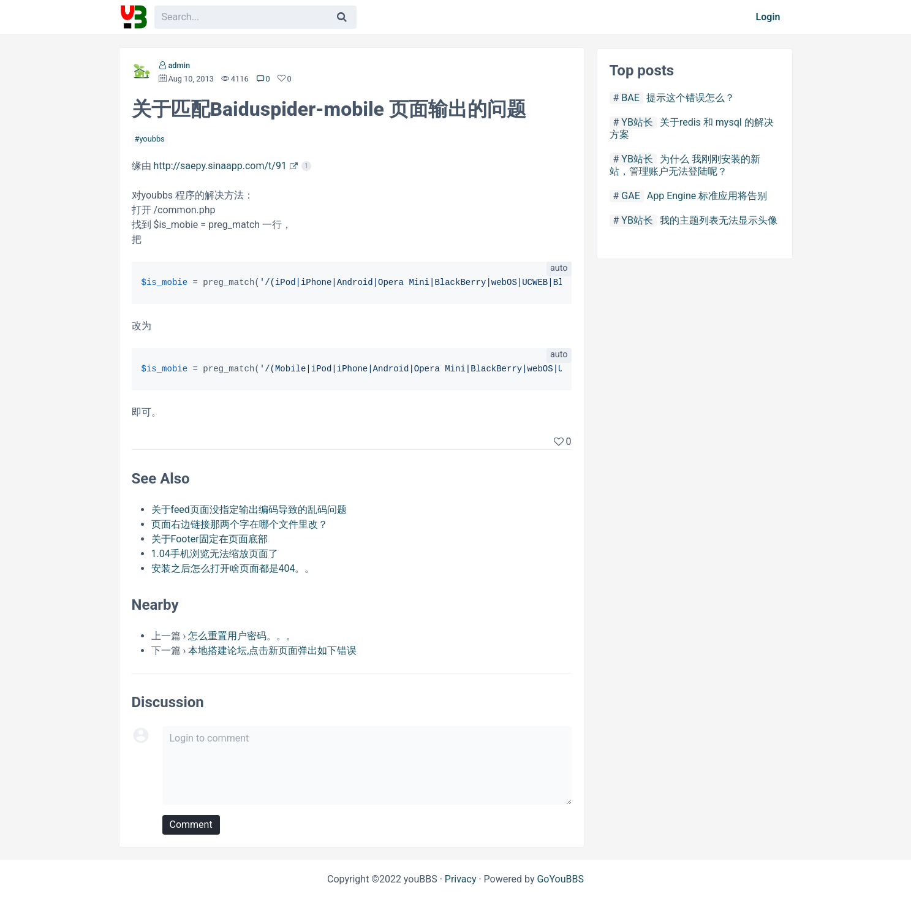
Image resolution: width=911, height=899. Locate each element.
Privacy (461, 879)
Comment (191, 824)
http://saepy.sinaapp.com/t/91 (219, 166)
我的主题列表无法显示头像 (718, 220)
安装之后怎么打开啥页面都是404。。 (233, 568)
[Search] (342, 17)
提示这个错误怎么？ (690, 98)
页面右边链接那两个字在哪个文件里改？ (239, 524)
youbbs (151, 138)
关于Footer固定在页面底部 (209, 539)
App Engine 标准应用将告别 (707, 196)
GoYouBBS (560, 879)
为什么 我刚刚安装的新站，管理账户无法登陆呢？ (685, 165)
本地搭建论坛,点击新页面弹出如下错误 (272, 650)
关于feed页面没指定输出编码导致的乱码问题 (249, 509)
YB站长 (637, 122)
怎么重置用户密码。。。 (242, 636)
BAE (630, 98)
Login (768, 17)
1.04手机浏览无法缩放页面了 (214, 554)
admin (179, 65)
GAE (630, 196)
